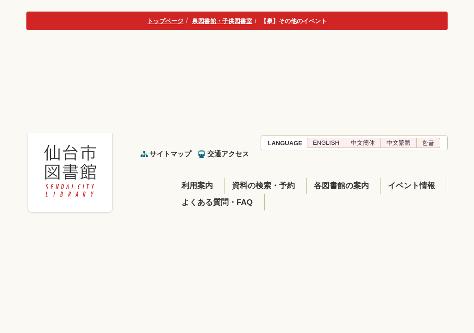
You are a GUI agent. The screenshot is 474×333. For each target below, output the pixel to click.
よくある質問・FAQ (217, 202)
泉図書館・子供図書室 (222, 21)
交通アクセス (228, 154)
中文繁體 (399, 142)
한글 (428, 142)
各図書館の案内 (341, 185)
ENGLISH (326, 142)
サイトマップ (170, 154)
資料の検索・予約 (263, 185)
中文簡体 (363, 142)
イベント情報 (411, 185)
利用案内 (197, 185)
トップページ (165, 21)
